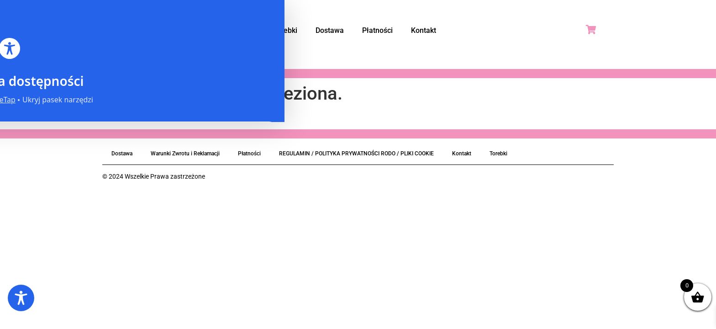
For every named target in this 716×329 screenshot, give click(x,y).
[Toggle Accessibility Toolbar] (21, 298)
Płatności (377, 30)
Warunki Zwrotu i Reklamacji (185, 153)
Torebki (285, 30)
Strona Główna (229, 30)
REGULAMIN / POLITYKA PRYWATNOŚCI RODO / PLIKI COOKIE (356, 153)
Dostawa (330, 30)
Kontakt (423, 30)
